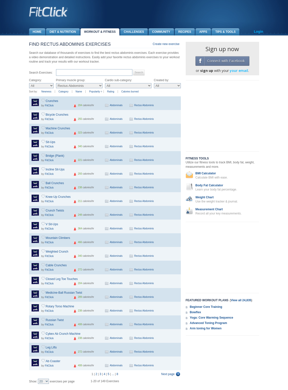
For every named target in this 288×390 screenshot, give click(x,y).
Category (63, 91)
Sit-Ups (50, 142)
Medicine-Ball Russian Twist (64, 292)
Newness (46, 91)
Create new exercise (166, 44)
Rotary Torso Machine (60, 306)
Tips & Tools (224, 31)
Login (258, 31)
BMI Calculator (206, 173)
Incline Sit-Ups (55, 169)
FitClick (49, 105)
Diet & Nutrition (61, 31)
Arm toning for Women (206, 328)
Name (79, 91)
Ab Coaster (53, 361)
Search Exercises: (41, 72)
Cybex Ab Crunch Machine (63, 333)
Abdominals (116, 105)
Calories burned (130, 91)
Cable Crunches (56, 265)
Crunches (52, 101)
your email (239, 70)
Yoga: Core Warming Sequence (211, 317)
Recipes (183, 31)
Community (159, 31)
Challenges (132, 31)
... (113, 374)
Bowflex (195, 312)
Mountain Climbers (58, 238)
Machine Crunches (58, 128)
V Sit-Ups (52, 224)
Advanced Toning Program (208, 323)
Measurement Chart (209, 209)
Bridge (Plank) (55, 155)
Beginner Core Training (206, 307)
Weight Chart (205, 197)
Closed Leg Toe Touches (62, 279)
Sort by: (33, 91)
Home (35, 31)
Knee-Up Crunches (58, 197)
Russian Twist (55, 320)
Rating (110, 91)
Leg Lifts (51, 347)
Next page (168, 374)
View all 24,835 (241, 300)
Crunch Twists (55, 210)
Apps (201, 31)
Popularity (94, 91)
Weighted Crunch (57, 251)
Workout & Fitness (98, 31)
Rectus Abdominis (144, 105)
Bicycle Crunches (57, 114)
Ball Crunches (55, 183)
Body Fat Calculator (209, 185)
